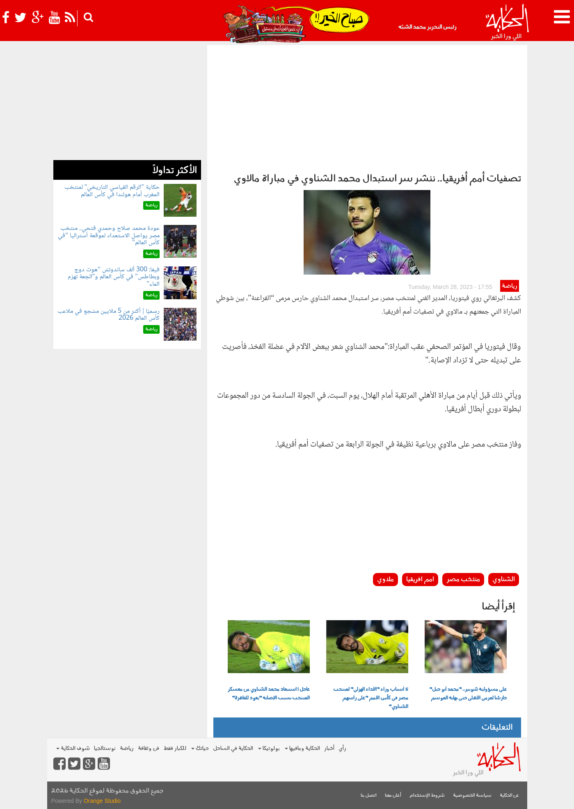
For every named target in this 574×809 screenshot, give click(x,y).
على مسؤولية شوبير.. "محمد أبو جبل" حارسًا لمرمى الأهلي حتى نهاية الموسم (468, 694)
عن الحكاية (509, 795)
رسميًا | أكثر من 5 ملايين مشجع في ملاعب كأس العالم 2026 (108, 315)
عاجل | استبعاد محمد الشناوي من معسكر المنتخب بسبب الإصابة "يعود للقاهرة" (269, 694)
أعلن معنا (393, 795)
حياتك (200, 748)
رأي (342, 748)
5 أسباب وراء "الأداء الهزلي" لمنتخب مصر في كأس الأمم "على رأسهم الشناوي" (370, 698)
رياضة (509, 286)
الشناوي (503, 579)
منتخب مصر (463, 579)
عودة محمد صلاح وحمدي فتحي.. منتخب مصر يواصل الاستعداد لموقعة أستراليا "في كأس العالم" (109, 235)
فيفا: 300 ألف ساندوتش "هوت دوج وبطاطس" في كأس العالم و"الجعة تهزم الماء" (114, 277)
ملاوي (385, 579)
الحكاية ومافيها (302, 748)
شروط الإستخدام (427, 795)
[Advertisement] (367, 106)
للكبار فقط (174, 748)
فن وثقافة (148, 748)
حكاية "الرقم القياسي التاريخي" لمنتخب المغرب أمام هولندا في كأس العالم (112, 191)
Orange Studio (102, 801)
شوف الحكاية (73, 748)
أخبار (329, 748)
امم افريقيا (420, 579)
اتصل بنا (369, 795)
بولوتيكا (269, 748)
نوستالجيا (105, 748)
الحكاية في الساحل (233, 748)
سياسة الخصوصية (472, 795)
